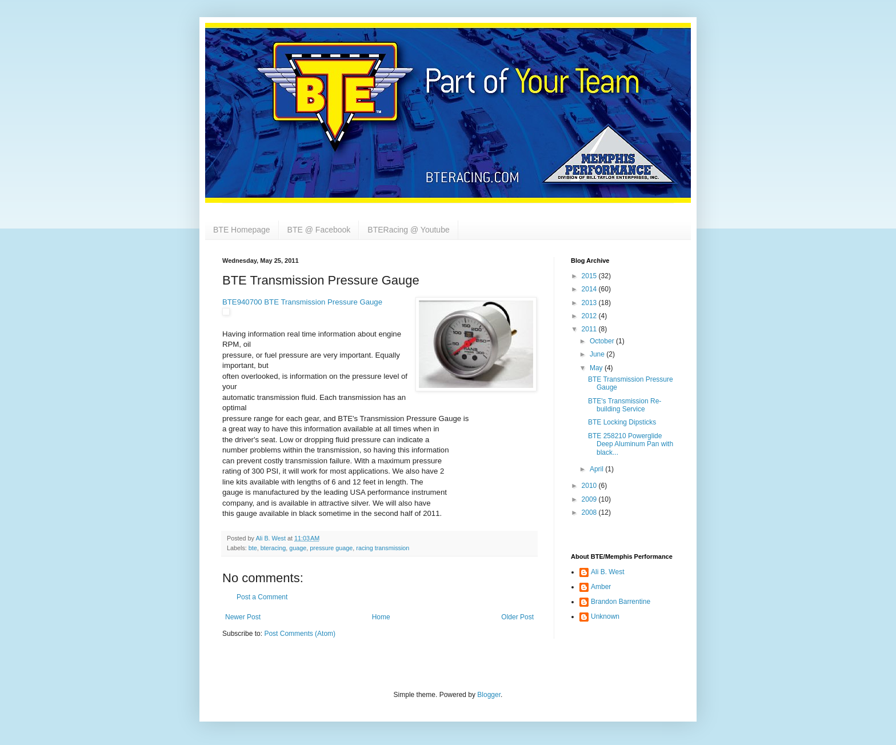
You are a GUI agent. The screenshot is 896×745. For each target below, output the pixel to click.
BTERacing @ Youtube (408, 229)
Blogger (489, 695)
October (603, 341)
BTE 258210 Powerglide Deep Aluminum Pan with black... (630, 444)
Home (381, 617)
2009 (590, 499)
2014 (590, 289)
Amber (601, 587)
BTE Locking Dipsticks (622, 422)
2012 (590, 316)
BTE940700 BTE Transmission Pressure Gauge (302, 302)
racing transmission (382, 547)
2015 (590, 276)
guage (297, 547)
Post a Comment (262, 597)
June (598, 354)
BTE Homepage (241, 229)
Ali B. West (607, 572)
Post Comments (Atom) (299, 634)
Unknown (605, 616)
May (597, 368)
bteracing (273, 547)
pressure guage (331, 547)
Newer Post (243, 617)
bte (253, 547)
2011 (590, 329)
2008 (590, 512)
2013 (590, 303)
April (597, 469)
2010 (590, 486)
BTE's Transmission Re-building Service (624, 405)
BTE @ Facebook (319, 229)
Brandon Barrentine (620, 602)
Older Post (517, 617)
